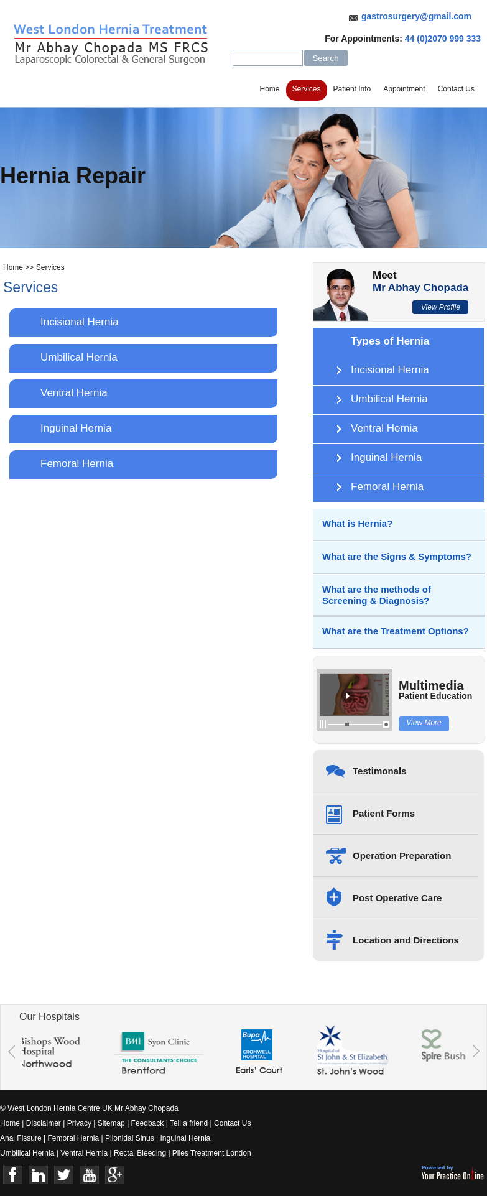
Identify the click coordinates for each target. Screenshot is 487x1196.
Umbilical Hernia (79, 357)
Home (270, 89)
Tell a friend (189, 1123)
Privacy (79, 1123)
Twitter (63, 1175)
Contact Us (456, 89)
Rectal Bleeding (141, 1153)
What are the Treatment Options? (395, 631)
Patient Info (352, 89)
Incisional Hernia (79, 322)
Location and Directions (406, 940)
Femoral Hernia (76, 464)
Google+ (114, 1175)
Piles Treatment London (211, 1153)
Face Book (12, 1175)
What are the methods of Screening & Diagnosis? (376, 595)
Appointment (404, 89)
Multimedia (435, 691)
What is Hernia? (357, 523)
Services (306, 89)
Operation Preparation (402, 855)
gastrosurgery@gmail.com (416, 16)
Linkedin (38, 1175)
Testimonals (379, 771)
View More (423, 722)
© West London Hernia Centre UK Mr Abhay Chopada (89, 1108)
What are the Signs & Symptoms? (396, 556)
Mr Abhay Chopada (420, 288)
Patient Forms (384, 813)
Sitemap (111, 1123)
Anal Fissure (21, 1138)
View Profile (440, 307)
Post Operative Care (397, 897)
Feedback (147, 1123)
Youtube (89, 1175)
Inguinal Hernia (75, 428)
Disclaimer (43, 1123)
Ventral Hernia (74, 393)
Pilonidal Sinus (129, 1138)
